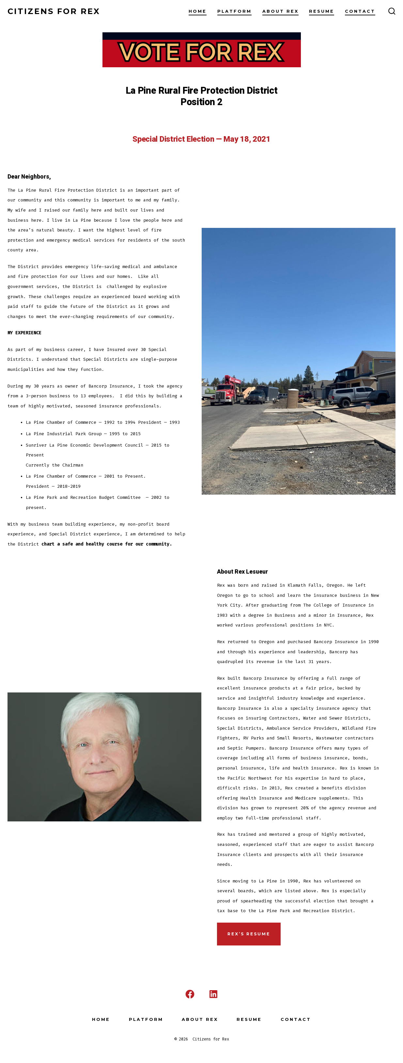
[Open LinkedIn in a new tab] (213, 994)
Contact (360, 11)
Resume (321, 11)
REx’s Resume (248, 933)
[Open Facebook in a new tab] (189, 994)
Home (198, 11)
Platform (234, 11)
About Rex (280, 11)
